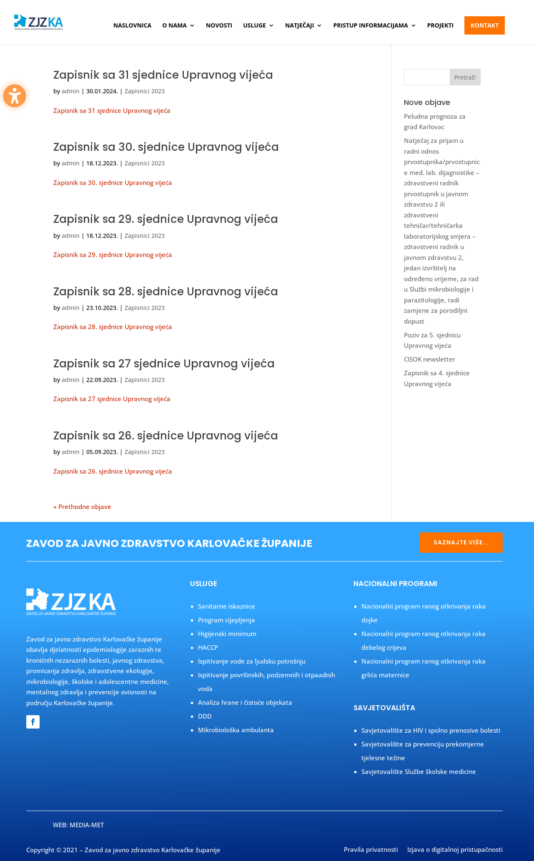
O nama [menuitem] (174, 25)
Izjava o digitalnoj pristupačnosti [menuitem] (455, 850)
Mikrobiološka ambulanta (236, 730)
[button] (465, 77)
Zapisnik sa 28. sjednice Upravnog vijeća (165, 291)
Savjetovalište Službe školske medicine (418, 771)
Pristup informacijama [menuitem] (370, 25)
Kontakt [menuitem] (485, 25)
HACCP (208, 647)
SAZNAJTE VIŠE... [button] (461, 542)
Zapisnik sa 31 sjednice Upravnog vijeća (163, 74)
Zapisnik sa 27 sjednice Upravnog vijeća (164, 363)
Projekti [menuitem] (440, 25)
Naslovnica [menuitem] (132, 25)
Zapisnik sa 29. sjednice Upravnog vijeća (165, 219)
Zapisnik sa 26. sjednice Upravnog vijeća (165, 435)
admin (71, 91)
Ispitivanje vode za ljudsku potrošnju (252, 661)
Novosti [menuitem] (219, 25)
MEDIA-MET (87, 825)
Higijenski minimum (227, 633)
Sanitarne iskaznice (226, 606)
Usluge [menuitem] (254, 25)
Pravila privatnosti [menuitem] (371, 850)
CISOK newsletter (429, 359)
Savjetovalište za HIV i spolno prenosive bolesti (430, 730)
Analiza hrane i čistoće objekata (245, 702)
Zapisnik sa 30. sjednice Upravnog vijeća (166, 147)
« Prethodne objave (82, 506)
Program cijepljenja (226, 620)
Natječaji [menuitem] (299, 25)
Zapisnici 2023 (145, 91)
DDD (205, 716)
